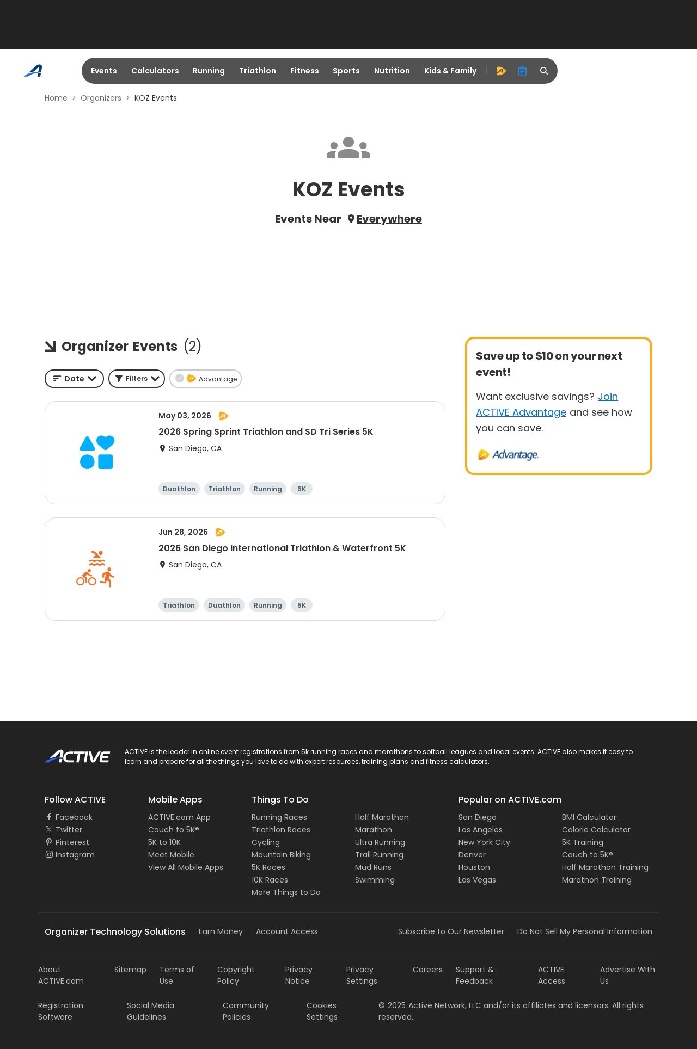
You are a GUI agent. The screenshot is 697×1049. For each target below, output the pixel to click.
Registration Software (60, 1011)
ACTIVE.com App (179, 817)
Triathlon (257, 70)
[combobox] (74, 378)
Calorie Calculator (596, 829)
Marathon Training (597, 879)
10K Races (270, 879)
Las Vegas (477, 879)
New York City (484, 842)
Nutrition (392, 70)
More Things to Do (286, 892)
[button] (136, 378)
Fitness (304, 70)
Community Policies (246, 1011)
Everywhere (389, 218)
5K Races (268, 867)
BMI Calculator (589, 817)
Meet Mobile (171, 854)
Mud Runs (373, 867)
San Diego (477, 817)
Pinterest (72, 842)
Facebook (74, 817)
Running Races (279, 817)
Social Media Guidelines (150, 1011)
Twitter (69, 829)
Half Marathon (382, 817)
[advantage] (501, 71)
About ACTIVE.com (61, 975)
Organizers (101, 97)
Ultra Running (380, 842)
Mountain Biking (281, 854)
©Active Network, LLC (429, 1005)
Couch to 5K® (173, 829)
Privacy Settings (361, 975)
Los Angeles (480, 829)
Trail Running (379, 854)
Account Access (287, 931)
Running (209, 70)
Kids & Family (450, 70)
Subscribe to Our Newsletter (451, 931)
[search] (544, 71)
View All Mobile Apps (185, 867)
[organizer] (523, 71)
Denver (472, 854)
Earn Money (221, 931)
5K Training (582, 842)
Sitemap (130, 969)
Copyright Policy (236, 975)
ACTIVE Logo (68, 752)
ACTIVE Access (551, 975)
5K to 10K (164, 842)
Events (104, 70)
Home (56, 97)
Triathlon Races (281, 829)
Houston (474, 867)
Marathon (373, 829)
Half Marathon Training (605, 867)
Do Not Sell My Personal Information (584, 931)
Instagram (75, 854)
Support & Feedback (475, 975)
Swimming (375, 879)
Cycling (266, 842)
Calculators (155, 70)
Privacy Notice (299, 975)
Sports (346, 70)
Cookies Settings (322, 1011)
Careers (428, 969)
